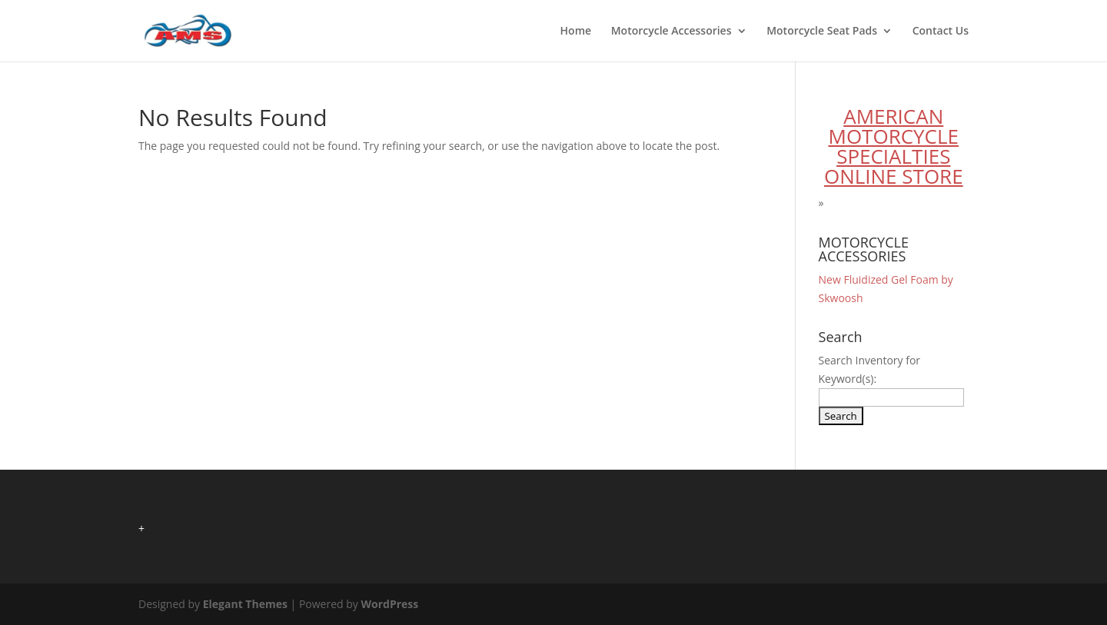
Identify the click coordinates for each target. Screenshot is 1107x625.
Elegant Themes (245, 604)
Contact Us (941, 31)
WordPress (389, 604)
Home (576, 31)
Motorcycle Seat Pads (821, 31)
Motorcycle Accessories (671, 31)
